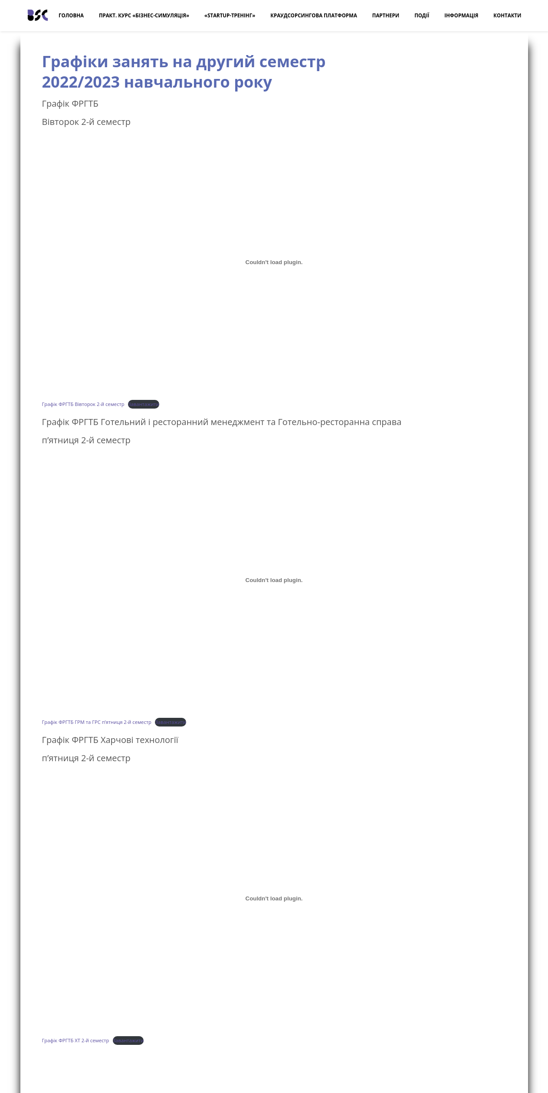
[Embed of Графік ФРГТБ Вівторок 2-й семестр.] (274, 262)
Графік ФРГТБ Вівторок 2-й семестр (83, 404)
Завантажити (143, 404)
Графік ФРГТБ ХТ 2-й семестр (75, 1040)
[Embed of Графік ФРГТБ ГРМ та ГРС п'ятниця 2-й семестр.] (274, 580)
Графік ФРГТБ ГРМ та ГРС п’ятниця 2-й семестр (96, 722)
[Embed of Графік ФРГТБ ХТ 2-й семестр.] (274, 898)
